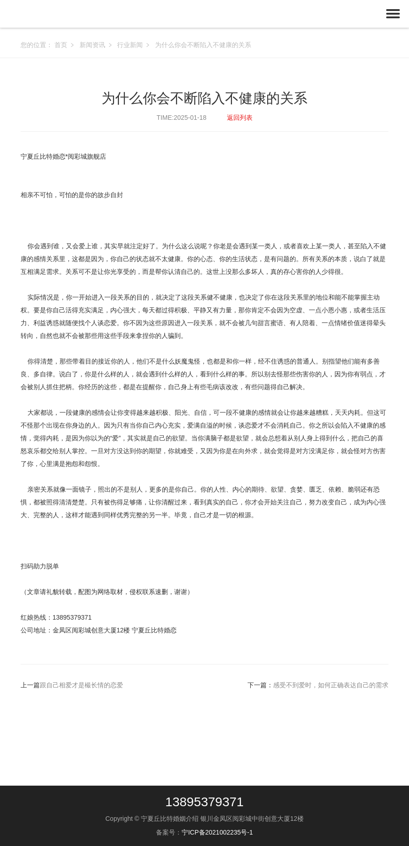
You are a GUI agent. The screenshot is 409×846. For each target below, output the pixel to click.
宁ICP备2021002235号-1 (217, 832)
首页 (60, 44)
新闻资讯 (92, 44)
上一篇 (72, 685)
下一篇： (318, 685)
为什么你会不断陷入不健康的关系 (203, 44)
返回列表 (240, 117)
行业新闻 (130, 44)
